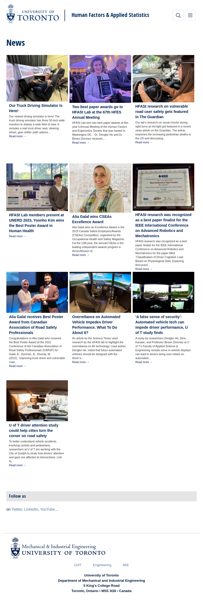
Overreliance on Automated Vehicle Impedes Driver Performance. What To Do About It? (96, 325)
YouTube (47, 509)
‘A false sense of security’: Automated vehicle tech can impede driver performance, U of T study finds (161, 325)
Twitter (16, 509)
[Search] (178, 15)
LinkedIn (31, 509)
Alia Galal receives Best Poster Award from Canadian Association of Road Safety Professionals (36, 325)
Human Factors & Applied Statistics (110, 15)
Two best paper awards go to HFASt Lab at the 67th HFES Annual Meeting (97, 112)
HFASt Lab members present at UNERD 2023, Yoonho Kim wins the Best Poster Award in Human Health (36, 223)
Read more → (17, 136)
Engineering (102, 565)
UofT (77, 565)
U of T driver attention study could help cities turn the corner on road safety (33, 430)
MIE (126, 565)
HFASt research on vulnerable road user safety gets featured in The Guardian (161, 111)
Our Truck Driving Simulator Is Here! (35, 108)
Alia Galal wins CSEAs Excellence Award (92, 219)
